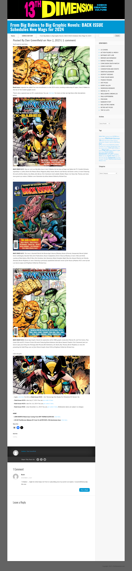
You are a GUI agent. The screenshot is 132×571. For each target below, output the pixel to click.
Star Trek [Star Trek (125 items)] (101, 157)
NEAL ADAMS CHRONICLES (109, 94)
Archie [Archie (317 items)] (115, 136)
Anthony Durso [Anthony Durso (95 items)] (109, 136)
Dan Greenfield (34, 40)
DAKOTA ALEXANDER (107, 72)
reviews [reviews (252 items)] (116, 154)
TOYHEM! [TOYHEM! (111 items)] (105, 159)
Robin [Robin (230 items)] (100, 156)
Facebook (41, 459)
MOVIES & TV (105, 91)
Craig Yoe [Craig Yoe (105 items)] (111, 142)
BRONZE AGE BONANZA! (108, 58)
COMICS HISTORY (27, 36)
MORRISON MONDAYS (108, 88)
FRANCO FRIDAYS (106, 80)
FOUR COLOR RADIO (107, 77)
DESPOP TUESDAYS (107, 74)
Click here (57, 417)
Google (37, 459)
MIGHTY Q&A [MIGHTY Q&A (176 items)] (116, 150)
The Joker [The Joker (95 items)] (101, 159)
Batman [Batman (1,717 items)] (109, 138)
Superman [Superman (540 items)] (111, 157)
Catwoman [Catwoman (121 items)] (101, 142)
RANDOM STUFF (106, 102)
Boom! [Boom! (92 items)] (103, 140)
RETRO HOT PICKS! (107, 107)
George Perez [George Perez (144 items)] (113, 146)
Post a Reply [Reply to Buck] (84, 490)
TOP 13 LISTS (105, 110)
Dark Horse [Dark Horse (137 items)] (117, 142)
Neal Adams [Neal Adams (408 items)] (109, 152)
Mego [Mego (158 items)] (110, 150)
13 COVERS (104, 50)
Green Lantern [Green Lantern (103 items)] (104, 148)
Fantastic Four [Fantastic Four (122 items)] (102, 146)
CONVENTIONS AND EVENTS (110, 69)
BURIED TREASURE (107, 61)
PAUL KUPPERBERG (107, 96)
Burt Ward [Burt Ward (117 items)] (107, 140)
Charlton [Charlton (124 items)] (107, 142)
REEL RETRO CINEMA (107, 105)
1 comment (69, 40)
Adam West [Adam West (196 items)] (102, 136)
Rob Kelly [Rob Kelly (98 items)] (105, 156)
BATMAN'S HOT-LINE (107, 55)
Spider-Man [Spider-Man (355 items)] (111, 156)
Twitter (44, 459)
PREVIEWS (104, 99)
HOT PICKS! (104, 83)
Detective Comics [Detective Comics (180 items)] (114, 145)
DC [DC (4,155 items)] (100, 144)
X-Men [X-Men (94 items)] (104, 160)
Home (13, 36)
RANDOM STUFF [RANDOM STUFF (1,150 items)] (106, 153)
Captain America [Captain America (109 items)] (114, 140)
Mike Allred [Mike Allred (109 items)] (101, 152)
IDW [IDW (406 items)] (109, 148)
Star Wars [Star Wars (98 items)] (106, 157)
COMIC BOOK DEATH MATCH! (110, 63)
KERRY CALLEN (105, 85)
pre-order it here (48, 400)
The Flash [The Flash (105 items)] (118, 157)
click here (51, 93)
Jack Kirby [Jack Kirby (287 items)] (115, 148)
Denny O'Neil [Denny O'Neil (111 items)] (106, 144)
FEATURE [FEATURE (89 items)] (108, 146)
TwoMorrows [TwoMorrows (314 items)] (112, 159)
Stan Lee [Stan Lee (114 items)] (117, 156)
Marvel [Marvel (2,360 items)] (105, 149)
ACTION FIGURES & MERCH (109, 52)
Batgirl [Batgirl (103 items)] (103, 138)
